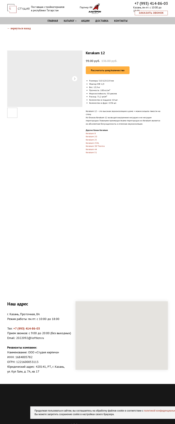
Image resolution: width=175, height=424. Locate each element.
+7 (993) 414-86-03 (151, 3)
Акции (85, 20)
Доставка (101, 20)
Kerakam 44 (91, 149)
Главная (53, 20)
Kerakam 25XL (92, 143)
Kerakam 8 (91, 133)
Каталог (69, 20)
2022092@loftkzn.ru (30, 338)
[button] (151, 13)
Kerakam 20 (91, 136)
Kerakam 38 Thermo (95, 146)
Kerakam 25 (91, 139)
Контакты (120, 20)
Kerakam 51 (91, 152)
